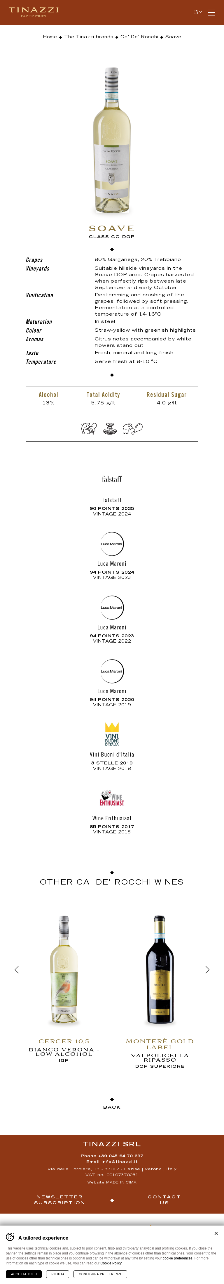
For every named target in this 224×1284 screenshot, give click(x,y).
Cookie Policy (110, 1263)
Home (50, 37)
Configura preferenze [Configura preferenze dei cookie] (100, 1274)
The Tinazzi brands (88, 37)
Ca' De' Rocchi (139, 37)
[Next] (207, 969)
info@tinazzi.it (120, 1162)
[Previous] (16, 969)
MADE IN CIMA (121, 1182)
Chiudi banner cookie (216, 1233)
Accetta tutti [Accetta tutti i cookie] (24, 1274)
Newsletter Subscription (59, 1200)
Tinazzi (36, 12)
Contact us (164, 1200)
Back (112, 1107)
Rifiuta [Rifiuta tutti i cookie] (57, 1274)
